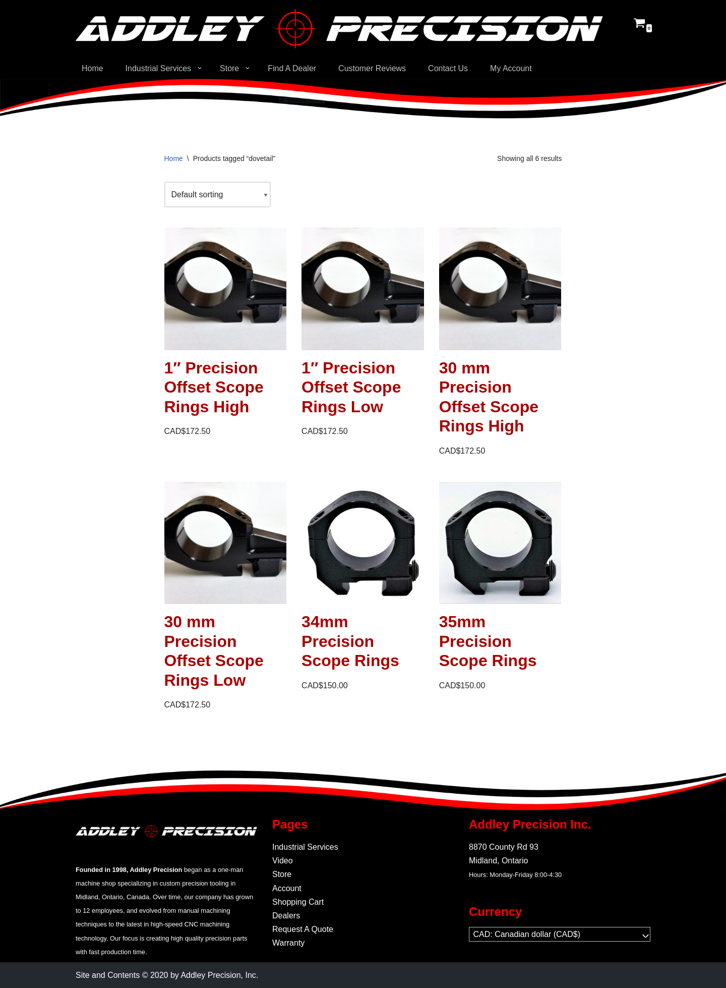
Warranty (288, 943)
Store (281, 874)
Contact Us (448, 68)
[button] (200, 68)
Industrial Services (305, 847)
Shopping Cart (298, 902)
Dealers (286, 915)
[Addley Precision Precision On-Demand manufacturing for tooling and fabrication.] (339, 28)
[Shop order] (217, 194)
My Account (511, 68)
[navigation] (559, 934)
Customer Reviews (372, 68)
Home (92, 68)
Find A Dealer (292, 68)
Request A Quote (302, 929)
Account (286, 888)
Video (282, 860)
